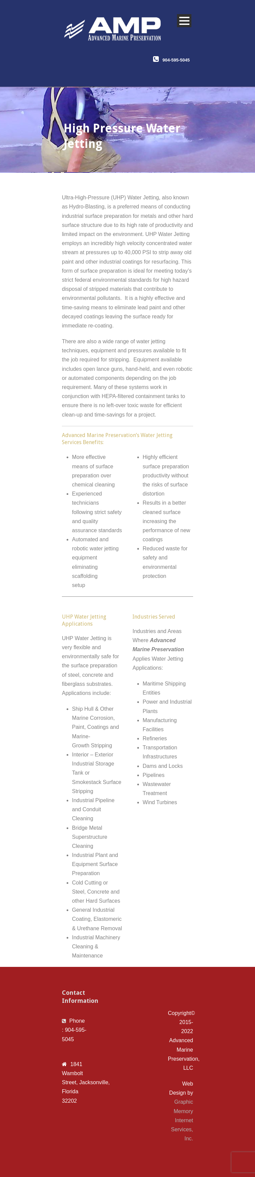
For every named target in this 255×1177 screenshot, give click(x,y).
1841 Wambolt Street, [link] (72, 1073)
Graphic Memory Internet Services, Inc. (182, 1120)
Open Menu (184, 20)
